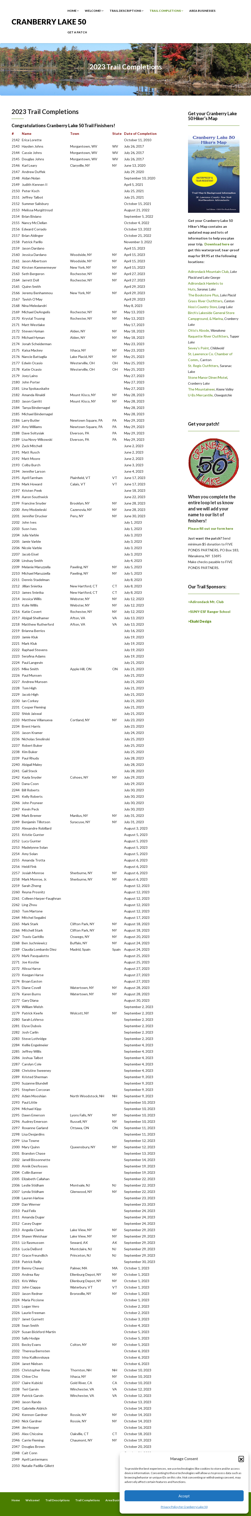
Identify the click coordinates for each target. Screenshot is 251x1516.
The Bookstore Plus (203, 295)
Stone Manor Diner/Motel (207, 377)
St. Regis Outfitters (203, 366)
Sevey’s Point (198, 348)
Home (73, 11)
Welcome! (94, 11)
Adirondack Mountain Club (208, 271)
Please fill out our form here (210, 528)
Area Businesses (202, 11)
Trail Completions (166, 11)
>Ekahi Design (199, 621)
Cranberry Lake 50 (49, 21)
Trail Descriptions (127, 11)
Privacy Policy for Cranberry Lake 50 (184, 1507)
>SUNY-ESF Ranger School (209, 611)
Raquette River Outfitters (208, 336)
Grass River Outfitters (205, 301)
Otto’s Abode (198, 330)
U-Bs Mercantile (200, 395)
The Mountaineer (201, 389)
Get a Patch (77, 32)
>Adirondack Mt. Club (206, 602)
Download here (216, 244)
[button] (241, 1458)
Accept (184, 1496)
